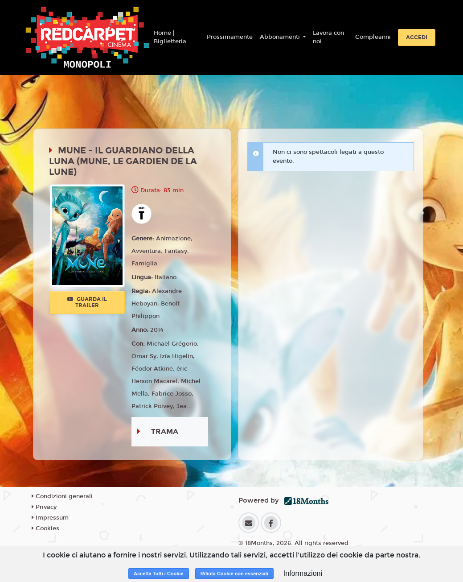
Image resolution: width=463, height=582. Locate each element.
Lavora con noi (328, 37)
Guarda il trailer (87, 302)
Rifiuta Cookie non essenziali (234, 573)
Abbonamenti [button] (281, 37)
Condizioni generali (62, 496)
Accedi (416, 37)
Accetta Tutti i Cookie (159, 573)
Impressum (50, 517)
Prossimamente (230, 37)
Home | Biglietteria (170, 37)
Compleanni (373, 37)
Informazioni (302, 573)
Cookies (45, 528)
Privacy (44, 507)
